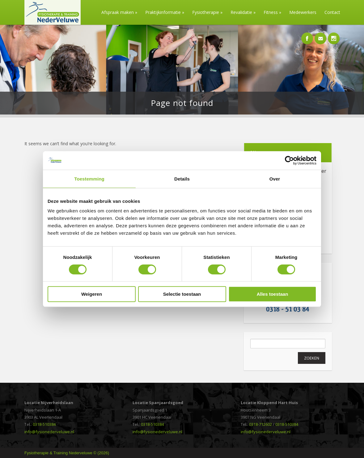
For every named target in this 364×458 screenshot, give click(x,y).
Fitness (272, 12)
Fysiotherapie (207, 12)
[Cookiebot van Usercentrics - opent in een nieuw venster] (289, 160)
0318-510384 (44, 424)
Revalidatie (243, 12)
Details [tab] (182, 178)
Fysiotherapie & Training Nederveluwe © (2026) (66, 453)
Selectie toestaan (182, 294)
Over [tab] (274, 178)
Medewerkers (302, 12)
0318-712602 (260, 424)
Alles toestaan (272, 294)
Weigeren (91, 294)
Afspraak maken (119, 12)
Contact (332, 12)
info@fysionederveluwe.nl (49, 431)
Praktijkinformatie (164, 12)
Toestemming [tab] (89, 178)
